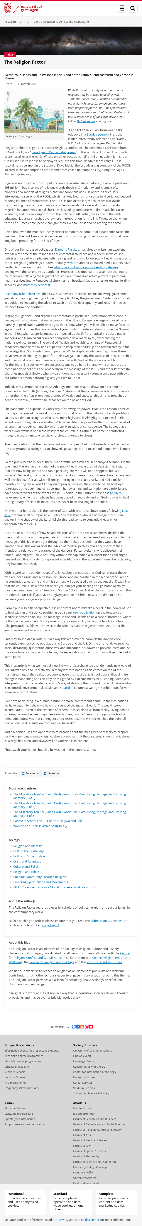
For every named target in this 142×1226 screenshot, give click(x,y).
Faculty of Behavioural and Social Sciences (99, 1124)
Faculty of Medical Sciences (90, 1140)
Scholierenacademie (17, 1066)
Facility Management (86, 1183)
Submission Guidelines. (107, 921)
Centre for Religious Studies (21, 22)
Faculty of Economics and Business (94, 1119)
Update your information (19, 1119)
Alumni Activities (14, 1108)
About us (79, 1103)
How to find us (82, 1108)
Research (10, 21)
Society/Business (85, 1045)
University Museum (85, 1077)
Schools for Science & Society (91, 1093)
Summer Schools (14, 1072)
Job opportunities (84, 1113)
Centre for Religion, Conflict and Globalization (62, 21)
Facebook (30, 773)
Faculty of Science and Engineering (94, 1161)
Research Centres (28, 22)
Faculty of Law (82, 1145)
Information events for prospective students (31, 1050)
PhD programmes (15, 1082)
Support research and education (24, 1124)
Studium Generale (84, 1088)
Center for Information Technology (94, 1072)
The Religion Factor (24, 62)
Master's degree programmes (22, 1061)
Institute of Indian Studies (104, 962)
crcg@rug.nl (50, 925)
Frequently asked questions (21, 1088)
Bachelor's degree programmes (23, 1056)
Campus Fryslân (83, 1172)
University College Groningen (91, 1167)
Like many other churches (22, 294)
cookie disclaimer (87, 1220)
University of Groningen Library (92, 1050)
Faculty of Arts (82, 1135)
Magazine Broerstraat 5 (18, 1113)
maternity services (36, 285)
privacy (63, 1220)
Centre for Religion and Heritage (51, 962)
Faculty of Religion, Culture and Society (97, 1129)
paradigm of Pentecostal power (53, 152)
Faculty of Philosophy (86, 1156)
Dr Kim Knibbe (86, 121)
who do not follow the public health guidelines (86, 267)
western (73, 263)
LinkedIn (51, 773)
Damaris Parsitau (67, 249)
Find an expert (82, 1056)
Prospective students (19, 1045)
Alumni (9, 1103)
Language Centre (83, 1061)
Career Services (82, 1082)
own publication (84, 612)
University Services (85, 1178)
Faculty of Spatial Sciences (89, 1151)
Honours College (14, 1077)
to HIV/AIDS (118, 493)
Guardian (66, 688)
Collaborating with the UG (89, 1066)
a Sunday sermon (96, 134)
